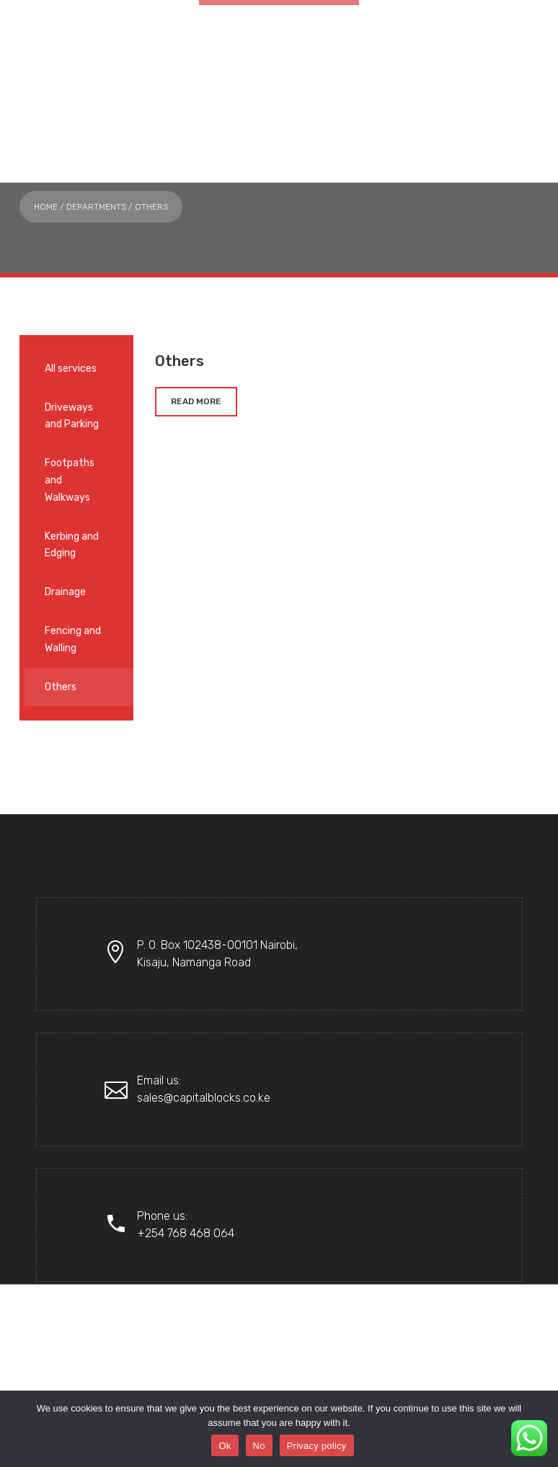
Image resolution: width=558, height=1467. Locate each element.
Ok (224, 1445)
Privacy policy (317, 1445)
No (259, 1445)
